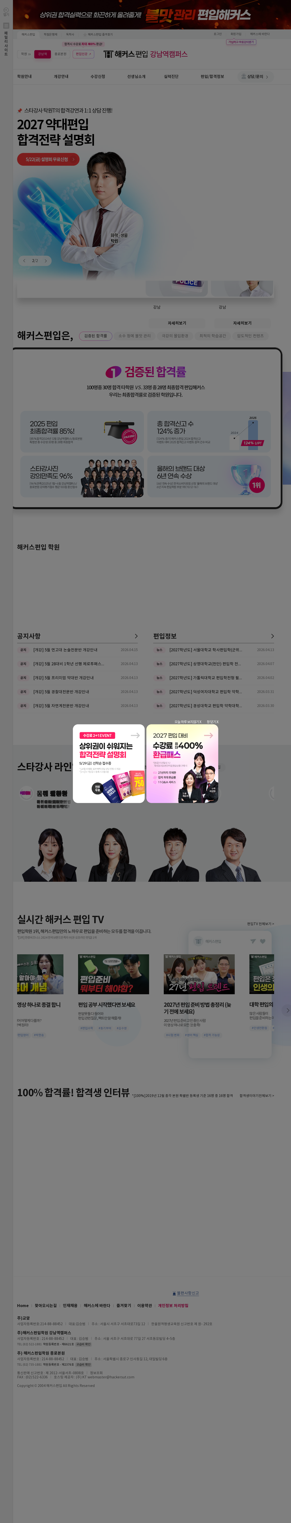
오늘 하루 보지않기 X (188, 722)
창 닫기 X (212, 722)
